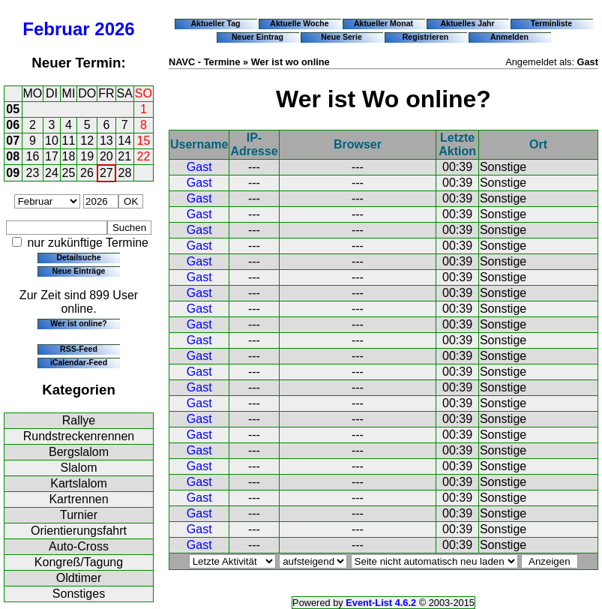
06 (12, 124)
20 (106, 156)
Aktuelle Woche (299, 23)
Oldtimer (78, 578)
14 (124, 140)
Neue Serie (341, 36)
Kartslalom (78, 483)
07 (12, 140)
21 (124, 156)
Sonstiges (78, 593)
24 (51, 172)
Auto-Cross (79, 546)
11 (69, 140)
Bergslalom (79, 452)
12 (87, 140)
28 (125, 172)
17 (51, 156)
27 (106, 172)
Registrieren (426, 36)
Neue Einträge (79, 270)
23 (33, 172)
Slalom (79, 467)
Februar (55, 29)
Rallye (78, 420)
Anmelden (509, 36)
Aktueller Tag (215, 23)
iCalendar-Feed (78, 362)
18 (69, 156)
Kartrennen (78, 499)
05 (12, 109)
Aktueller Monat (383, 23)
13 (106, 140)
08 (12, 156)
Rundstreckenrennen (79, 436)
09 (12, 172)
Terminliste (551, 23)
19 (87, 156)
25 (69, 172)
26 (87, 172)
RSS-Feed (78, 348)
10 (51, 140)
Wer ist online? (78, 323)
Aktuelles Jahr (467, 23)
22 (144, 156)
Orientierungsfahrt (79, 530)
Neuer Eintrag (257, 36)
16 (33, 156)
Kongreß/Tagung (78, 562)
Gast (199, 166)
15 (144, 140)
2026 (114, 29)
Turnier (78, 514)
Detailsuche (78, 257)
